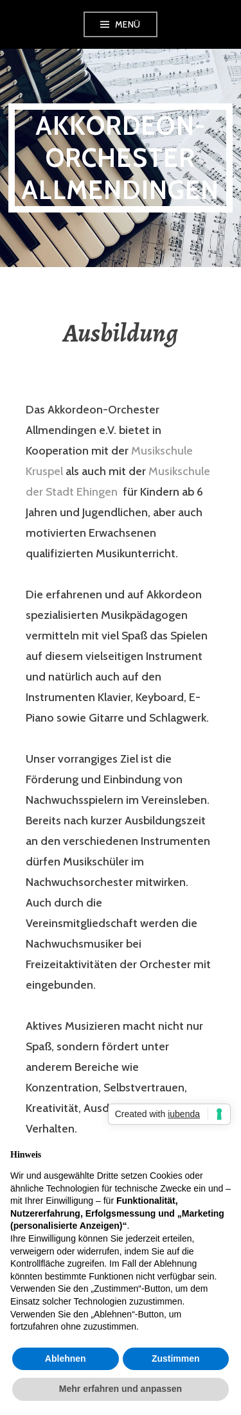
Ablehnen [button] (65, 1358)
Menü (128, 24)
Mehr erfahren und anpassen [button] (120, 1389)
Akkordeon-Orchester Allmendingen (120, 157)
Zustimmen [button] (176, 1358)
